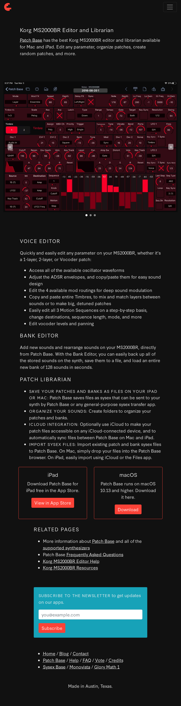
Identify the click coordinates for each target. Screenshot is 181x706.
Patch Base (31, 40)
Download (128, 509)
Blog (64, 653)
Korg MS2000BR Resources (70, 567)
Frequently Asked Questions (94, 554)
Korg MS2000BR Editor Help (71, 561)
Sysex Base (54, 667)
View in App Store (52, 502)
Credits (116, 660)
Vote (100, 660)
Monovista (79, 667)
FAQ (87, 660)
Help (74, 660)
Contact (81, 653)
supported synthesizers (66, 547)
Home (49, 653)
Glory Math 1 (107, 667)
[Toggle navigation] (170, 7)
